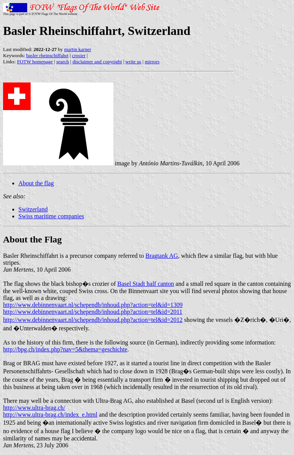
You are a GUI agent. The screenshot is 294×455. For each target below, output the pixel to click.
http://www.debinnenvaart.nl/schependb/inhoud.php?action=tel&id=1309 (93, 305)
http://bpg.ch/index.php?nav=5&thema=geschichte (65, 349)
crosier (78, 55)
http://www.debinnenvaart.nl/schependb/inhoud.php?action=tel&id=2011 (92, 311)
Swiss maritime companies (51, 216)
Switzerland (32, 209)
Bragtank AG (161, 255)
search (62, 61)
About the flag (36, 183)
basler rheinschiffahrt (47, 55)
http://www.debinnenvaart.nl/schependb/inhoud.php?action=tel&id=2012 (93, 320)
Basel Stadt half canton (146, 283)
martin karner (77, 49)
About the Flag (32, 239)
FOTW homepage (34, 61)
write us (134, 61)
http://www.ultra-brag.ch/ (34, 407)
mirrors (152, 61)
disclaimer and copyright (97, 61)
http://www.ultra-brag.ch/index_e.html (50, 414)
